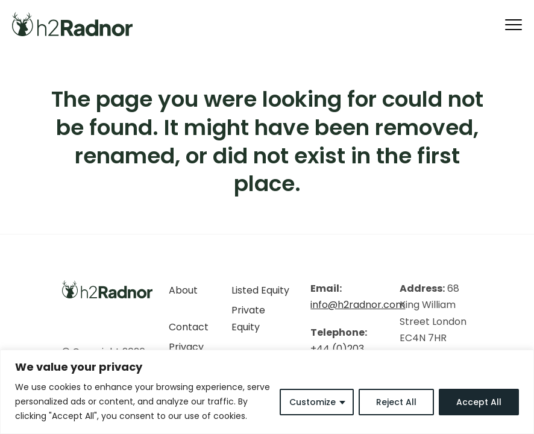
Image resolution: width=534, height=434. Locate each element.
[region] (267, 392)
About (183, 290)
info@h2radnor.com (357, 305)
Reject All (396, 402)
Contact (189, 327)
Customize (312, 402)
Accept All (478, 402)
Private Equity (248, 318)
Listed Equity (260, 290)
